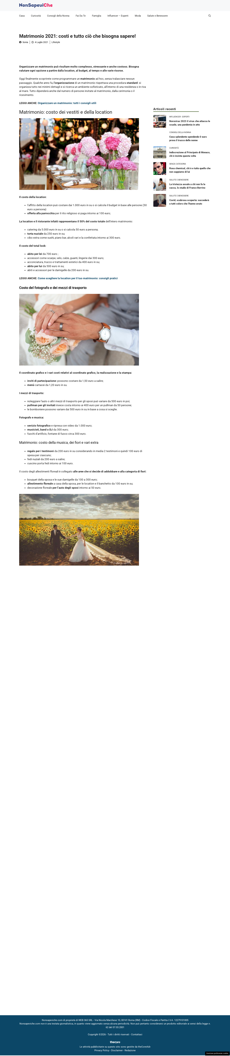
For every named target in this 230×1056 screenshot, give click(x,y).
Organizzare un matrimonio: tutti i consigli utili (67, 103)
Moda (138, 15)
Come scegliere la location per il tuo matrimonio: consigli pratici (78, 278)
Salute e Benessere (157, 15)
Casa (22, 15)
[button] (209, 16)
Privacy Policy (101, 1050)
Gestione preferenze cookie (217, 1053)
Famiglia (96, 15)
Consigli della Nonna (58, 15)
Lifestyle (56, 42)
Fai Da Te (81, 15)
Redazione (130, 1050)
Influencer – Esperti (117, 15)
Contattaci (136, 1034)
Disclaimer (117, 1050)
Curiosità (36, 15)
